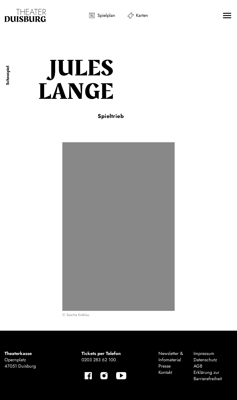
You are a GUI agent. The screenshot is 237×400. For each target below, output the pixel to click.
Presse (164, 366)
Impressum (204, 353)
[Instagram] (104, 375)
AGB (198, 366)
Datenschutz (205, 360)
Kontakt (165, 372)
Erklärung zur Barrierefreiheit (208, 375)
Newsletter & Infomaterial (170, 356)
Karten (142, 15)
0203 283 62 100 (98, 360)
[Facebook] (88, 375)
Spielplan (106, 15)
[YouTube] (121, 375)
